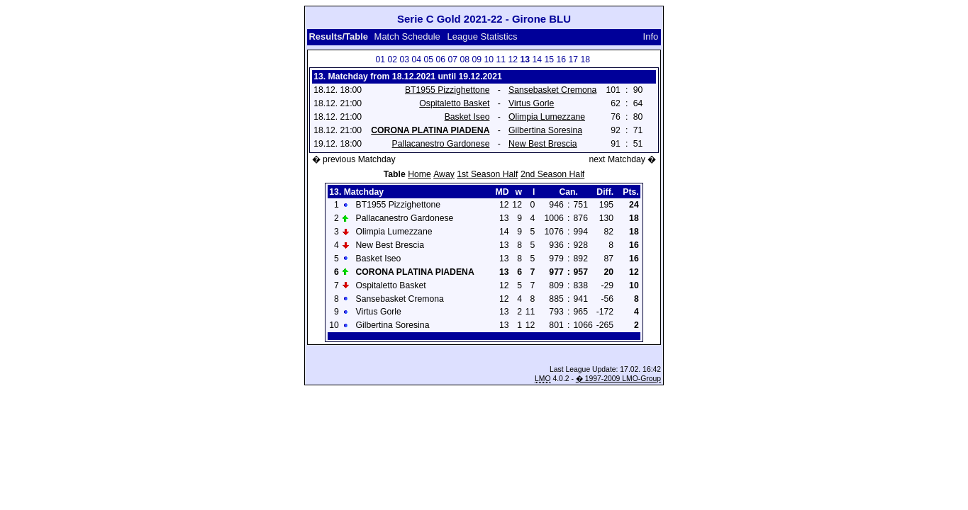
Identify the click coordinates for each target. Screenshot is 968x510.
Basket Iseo (467, 117)
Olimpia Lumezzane (546, 117)
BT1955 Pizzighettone (447, 90)
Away (444, 174)
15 (549, 59)
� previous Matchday (354, 159)
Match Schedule (407, 36)
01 (380, 59)
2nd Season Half (552, 174)
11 (501, 59)
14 (537, 59)
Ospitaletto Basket (454, 103)
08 (464, 59)
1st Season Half (487, 174)
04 (416, 59)
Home (419, 174)
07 (452, 59)
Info (651, 36)
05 (428, 59)
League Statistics (482, 36)
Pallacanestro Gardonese (441, 144)
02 (392, 59)
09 (477, 59)
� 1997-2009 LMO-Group (618, 378)
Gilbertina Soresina (545, 130)
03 (404, 59)
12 (513, 59)
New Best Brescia (542, 144)
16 (561, 59)
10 (489, 59)
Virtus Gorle (531, 103)
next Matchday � (622, 159)
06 (440, 59)
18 (585, 59)
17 (573, 59)
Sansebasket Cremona (552, 90)
